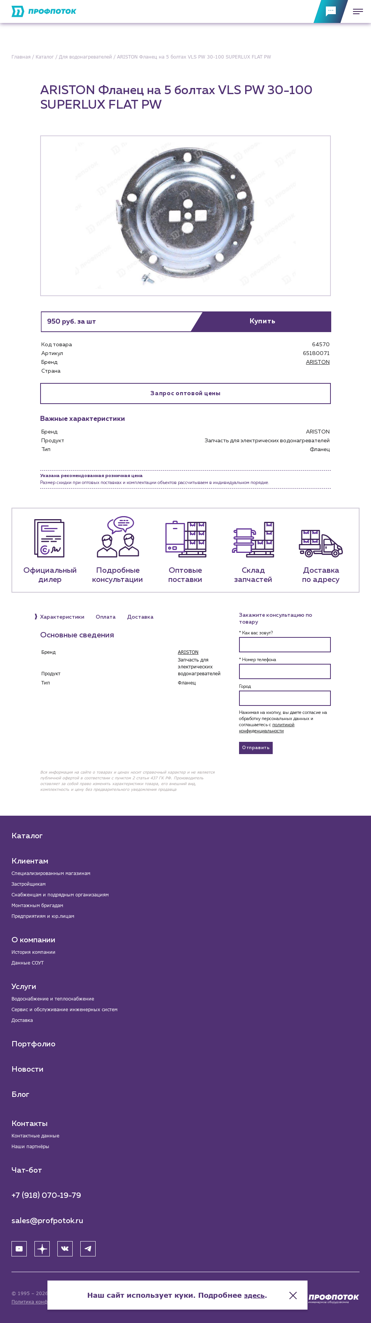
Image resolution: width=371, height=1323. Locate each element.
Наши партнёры (30, 1146)
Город (245, 687)
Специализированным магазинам (50, 873)
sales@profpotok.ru (47, 1221)
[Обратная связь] (331, 11)
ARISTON (318, 362)
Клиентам (29, 861)
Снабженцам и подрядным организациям (60, 895)
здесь (263, 1292)
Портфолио (33, 1044)
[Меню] (355, 11)
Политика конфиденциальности (49, 1302)
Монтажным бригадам (37, 905)
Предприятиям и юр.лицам (42, 916)
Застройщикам (28, 884)
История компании (33, 952)
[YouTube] (19, 1248)
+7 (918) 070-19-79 (46, 1195)
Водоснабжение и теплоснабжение (52, 999)
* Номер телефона (257, 660)
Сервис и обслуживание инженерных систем (64, 1009)
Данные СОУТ (27, 963)
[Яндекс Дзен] (42, 1248)
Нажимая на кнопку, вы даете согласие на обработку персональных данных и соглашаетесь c (283, 722)
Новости (27, 1069)
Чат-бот (26, 1170)
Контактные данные (35, 1136)
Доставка (22, 1020)
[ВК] (65, 1248)
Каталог (27, 836)
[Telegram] (88, 1248)
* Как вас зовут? (256, 633)
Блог (20, 1094)
